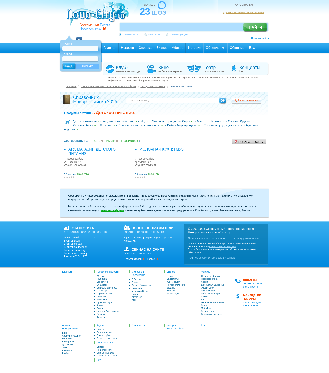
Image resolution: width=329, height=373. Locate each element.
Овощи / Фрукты (239, 121)
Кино (64, 332)
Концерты (67, 350)
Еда (203, 325)
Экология (102, 296)
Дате (98, 140)
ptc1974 (137, 237)
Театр (65, 347)
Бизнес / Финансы (141, 285)
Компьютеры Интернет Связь (213, 304)
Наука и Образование (108, 311)
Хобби (204, 282)
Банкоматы (173, 279)
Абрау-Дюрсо (152, 237)
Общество (102, 284)
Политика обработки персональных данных (211, 257)
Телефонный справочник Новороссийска (108, 86)
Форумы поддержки (211, 314)
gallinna (168, 237)
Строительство (105, 293)
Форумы (205, 271)
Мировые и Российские (138, 273)
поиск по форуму (179, 34)
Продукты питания (152, 86)
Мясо (200, 121)
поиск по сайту (130, 34)
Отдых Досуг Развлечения (208, 289)
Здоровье (102, 299)
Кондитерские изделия (118, 121)
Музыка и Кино (140, 291)
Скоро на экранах (71, 335)
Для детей (67, 344)
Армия (100, 305)
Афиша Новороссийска (71, 327)
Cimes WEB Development (222, 246)
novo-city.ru (99, 16)
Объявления (139, 325)
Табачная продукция (218, 125)
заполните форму (112, 210)
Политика (102, 279)
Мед (143, 121)
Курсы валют (173, 282)
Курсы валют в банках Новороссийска (243, 12)
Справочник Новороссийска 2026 (95, 99)
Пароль (68, 54)
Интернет (137, 297)
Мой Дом (206, 308)
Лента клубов (104, 335)
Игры (134, 300)
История (101, 314)
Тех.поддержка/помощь (244, 238)
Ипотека (171, 290)
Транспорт (102, 290)
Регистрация (87, 66)
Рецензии (67, 338)
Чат (99, 360)
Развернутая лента (107, 338)
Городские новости (108, 271)
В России (136, 279)
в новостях (154, 34)
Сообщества (207, 311)
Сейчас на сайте (105, 352)
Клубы (65, 353)
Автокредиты (173, 293)
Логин (68, 44)
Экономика (102, 282)
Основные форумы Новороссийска (211, 277)
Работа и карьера (210, 293)
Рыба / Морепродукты (182, 125)
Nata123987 (130, 240)
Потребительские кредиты (176, 286)
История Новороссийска (175, 327)
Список (100, 329)
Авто (203, 299)
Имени (112, 140)
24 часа (101, 276)
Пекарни (105, 125)
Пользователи (105, 342)
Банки (170, 276)
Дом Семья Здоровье (212, 284)
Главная (71, 86)
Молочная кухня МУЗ (161, 149)
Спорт (100, 308)
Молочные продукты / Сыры (171, 121)
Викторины (68, 341)
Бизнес (171, 271)
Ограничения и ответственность (206, 238)
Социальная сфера (107, 287)
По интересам (104, 332)
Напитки (215, 121)
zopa (126, 237)
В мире (135, 282)
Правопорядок (104, 302)
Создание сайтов (260, 38)
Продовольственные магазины (139, 125)
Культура (101, 317)
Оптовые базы (83, 125)
